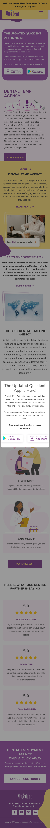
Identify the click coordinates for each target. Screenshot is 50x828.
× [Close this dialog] (45, 384)
